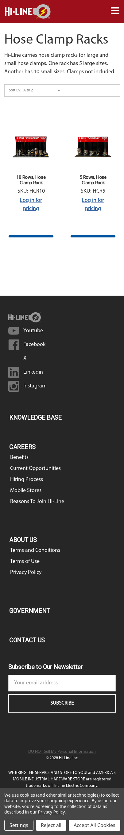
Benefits (19, 457)
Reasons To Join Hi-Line (37, 502)
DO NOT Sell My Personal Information (62, 751)
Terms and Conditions (35, 550)
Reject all (51, 825)
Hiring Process (26, 480)
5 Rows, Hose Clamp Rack (92, 180)
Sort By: (15, 90)
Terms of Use (25, 561)
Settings (19, 825)
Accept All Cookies (94, 825)
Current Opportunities (35, 468)
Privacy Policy (25, 572)
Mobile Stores (25, 491)
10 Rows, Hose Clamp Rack (30, 180)
